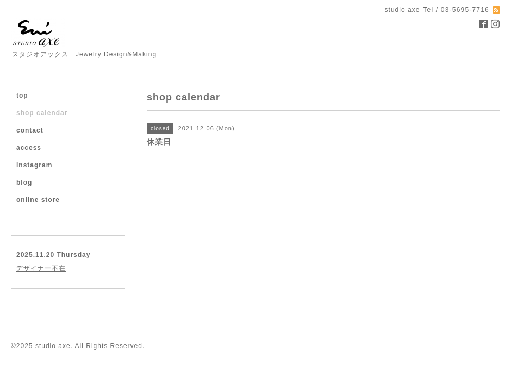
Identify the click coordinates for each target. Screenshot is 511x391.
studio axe (53, 346)
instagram (34, 165)
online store (38, 200)
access (28, 148)
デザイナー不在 (41, 268)
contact (29, 130)
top (22, 95)
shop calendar (41, 113)
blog (24, 182)
